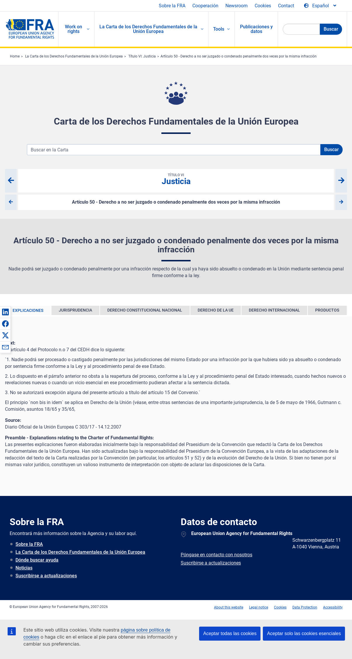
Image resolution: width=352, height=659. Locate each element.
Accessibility (333, 607)
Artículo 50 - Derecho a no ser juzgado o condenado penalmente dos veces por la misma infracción (239, 56)
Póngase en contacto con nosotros (216, 554)
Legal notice (258, 607)
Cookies (263, 5)
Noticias (23, 568)
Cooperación (205, 5)
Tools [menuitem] (218, 29)
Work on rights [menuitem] (73, 29)
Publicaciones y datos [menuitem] (256, 29)
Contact (286, 5)
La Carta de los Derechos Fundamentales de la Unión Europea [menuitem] (148, 29)
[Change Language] (320, 6)
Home (15, 56)
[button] (5, 312)
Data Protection (304, 607)
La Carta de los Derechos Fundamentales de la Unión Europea (74, 56)
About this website (228, 607)
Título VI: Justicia (142, 56)
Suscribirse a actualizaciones (46, 575)
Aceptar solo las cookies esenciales (304, 633)
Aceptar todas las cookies (229, 633)
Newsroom (236, 5)
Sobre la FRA (172, 5)
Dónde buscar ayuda (36, 560)
